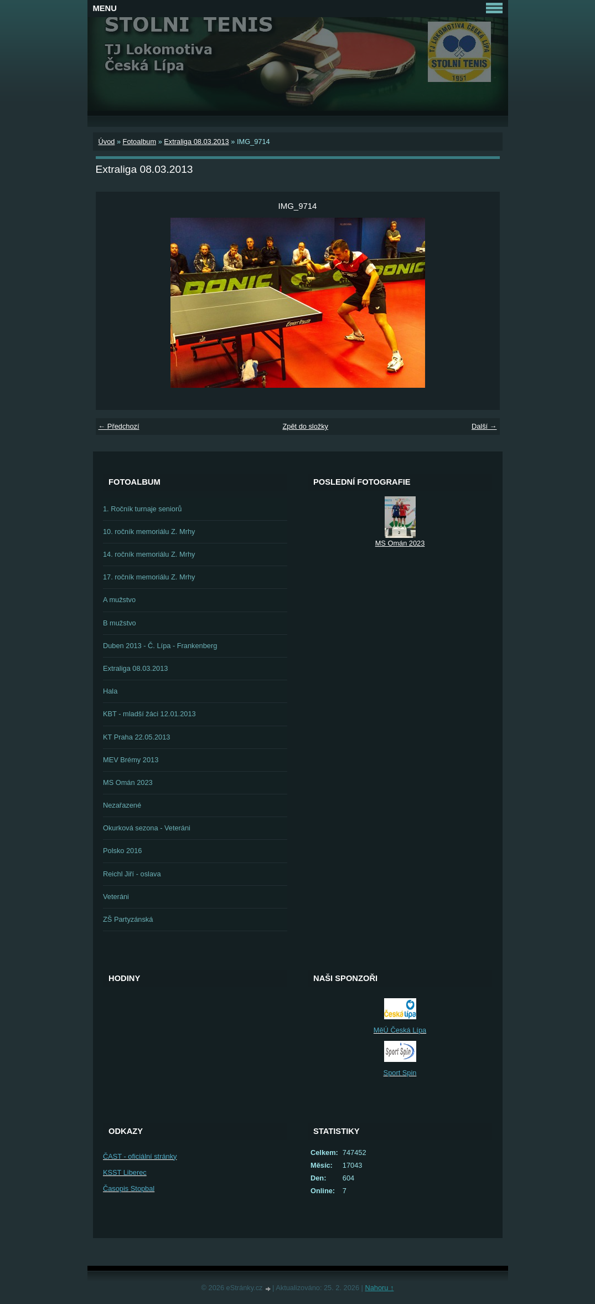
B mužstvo (119, 623)
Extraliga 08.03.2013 (196, 141)
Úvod (107, 141)
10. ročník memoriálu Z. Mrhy (149, 531)
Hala (110, 691)
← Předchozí (119, 426)
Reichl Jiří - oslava (132, 874)
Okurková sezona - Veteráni (146, 828)
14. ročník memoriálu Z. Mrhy (149, 554)
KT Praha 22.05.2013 (136, 737)
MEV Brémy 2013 (130, 760)
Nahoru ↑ (379, 1288)
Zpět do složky (305, 426)
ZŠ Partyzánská (128, 919)
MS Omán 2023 (128, 782)
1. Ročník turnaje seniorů (142, 509)
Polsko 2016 (122, 850)
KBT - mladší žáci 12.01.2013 (149, 714)
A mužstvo (119, 599)
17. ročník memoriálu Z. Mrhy (149, 577)
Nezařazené (122, 805)
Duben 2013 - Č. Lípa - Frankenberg (160, 645)
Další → (484, 426)
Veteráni (116, 896)
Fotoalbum (139, 141)
